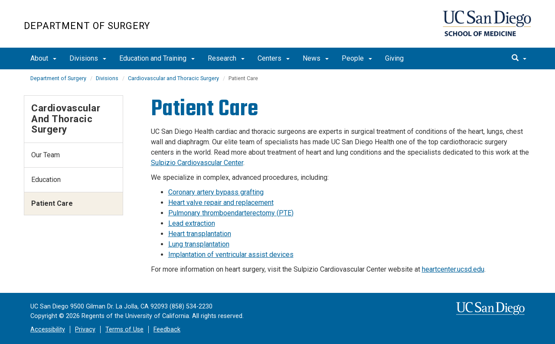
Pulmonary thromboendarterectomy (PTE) (231, 213)
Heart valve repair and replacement (221, 202)
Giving (394, 58)
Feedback (166, 329)
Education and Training (157, 58)
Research (226, 58)
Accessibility (47, 329)
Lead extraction (191, 223)
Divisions (87, 58)
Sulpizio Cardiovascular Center (197, 163)
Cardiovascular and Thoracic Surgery (173, 78)
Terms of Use (124, 329)
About (43, 58)
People (357, 58)
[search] (519, 58)
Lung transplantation (198, 244)
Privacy (85, 329)
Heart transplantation (199, 234)
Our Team (45, 155)
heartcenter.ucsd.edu (453, 269)
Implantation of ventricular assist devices (231, 254)
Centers (274, 58)
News (316, 58)
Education (46, 179)
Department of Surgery (87, 25)
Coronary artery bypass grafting (216, 192)
